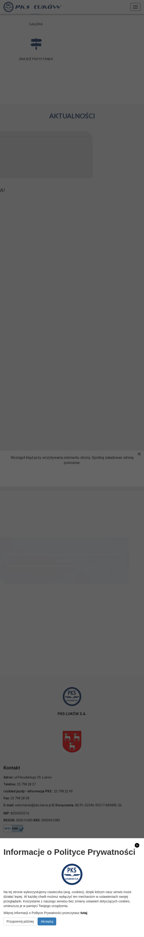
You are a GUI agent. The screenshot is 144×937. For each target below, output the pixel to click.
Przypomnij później (20, 921)
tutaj (83, 913)
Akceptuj (47, 921)
